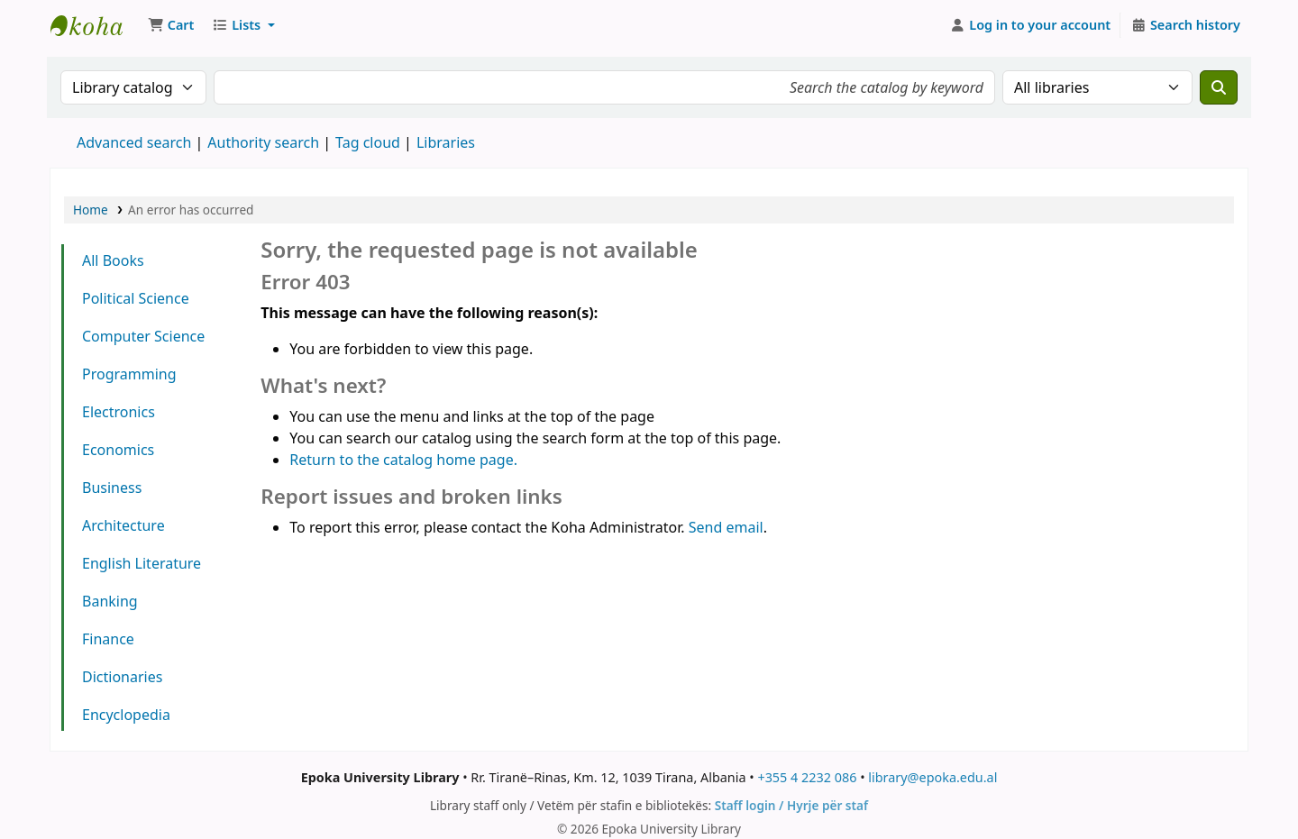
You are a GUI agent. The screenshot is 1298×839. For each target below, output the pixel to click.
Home (90, 209)
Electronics (118, 412)
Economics (118, 450)
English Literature (141, 563)
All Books (113, 260)
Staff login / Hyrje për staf (791, 805)
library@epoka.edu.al (932, 777)
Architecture (123, 525)
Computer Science (143, 336)
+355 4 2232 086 (806, 777)
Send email (726, 527)
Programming (129, 374)
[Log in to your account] (1031, 25)
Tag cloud (367, 142)
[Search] (1219, 87)
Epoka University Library (95, 25)
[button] (171, 25)
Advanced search (134, 142)
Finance (108, 639)
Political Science (135, 298)
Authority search (263, 142)
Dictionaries (122, 677)
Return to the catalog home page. (403, 460)
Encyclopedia (126, 715)
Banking (110, 601)
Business (112, 487)
